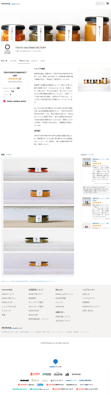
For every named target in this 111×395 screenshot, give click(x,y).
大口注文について (63, 272)
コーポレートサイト (50, 349)
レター (43, 61)
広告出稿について (63, 268)
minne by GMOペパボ (11, 3)
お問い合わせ (87, 262)
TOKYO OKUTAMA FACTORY (46, 47)
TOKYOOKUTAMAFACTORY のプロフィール (42, 232)
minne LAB (33, 266)
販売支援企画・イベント (39, 270)
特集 (3, 266)
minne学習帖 (61, 249)
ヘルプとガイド (88, 249)
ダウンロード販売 (36, 257)
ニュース (59, 253)
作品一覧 (4, 61)
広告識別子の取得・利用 (42, 283)
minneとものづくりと (64, 245)
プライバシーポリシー (58, 283)
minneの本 (60, 257)
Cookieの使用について (26, 283)
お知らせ (86, 245)
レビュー (34, 61)
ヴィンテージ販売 (36, 253)
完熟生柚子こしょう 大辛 (100, 223)
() (15, 79)
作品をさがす (7, 253)
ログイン (100, 3)
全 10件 (91, 154)
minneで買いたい (9, 249)
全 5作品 (8, 154)
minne (12, 279)
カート (107, 3)
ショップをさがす (9, 257)
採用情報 (75, 283)
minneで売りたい (36, 245)
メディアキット (84, 283)
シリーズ (13, 61)
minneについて (8, 245)
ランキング (6, 262)
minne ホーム (5, 232)
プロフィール (24, 61)
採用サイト (64, 349)
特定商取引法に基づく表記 (10, 283)
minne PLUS (34, 262)
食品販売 (32, 249)
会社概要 (69, 283)
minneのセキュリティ (91, 257)
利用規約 (86, 253)
